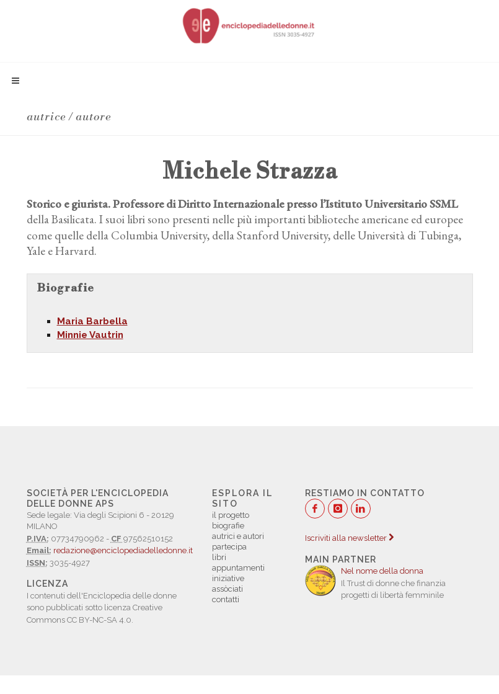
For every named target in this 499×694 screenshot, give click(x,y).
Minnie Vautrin (90, 334)
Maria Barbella (92, 321)
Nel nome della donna (382, 571)
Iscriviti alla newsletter (349, 538)
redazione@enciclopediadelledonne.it (123, 550)
